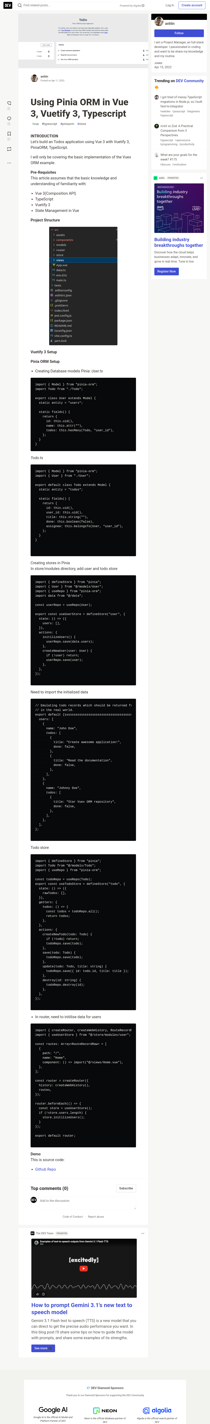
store (81, 124)
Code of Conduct (73, 1216)
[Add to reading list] (9, 136)
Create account (192, 5)
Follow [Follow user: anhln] (179, 33)
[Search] (20, 5)
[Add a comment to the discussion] (87, 1203)
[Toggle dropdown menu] (143, 1233)
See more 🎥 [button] (43, 1348)
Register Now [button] (166, 271)
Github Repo (45, 1169)
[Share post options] (9, 163)
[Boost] (9, 149)
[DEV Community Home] (8, 5)
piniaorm (67, 124)
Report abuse (96, 1216)
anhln (44, 76)
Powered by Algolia (132, 5)
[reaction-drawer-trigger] (9, 105)
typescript (49, 124)
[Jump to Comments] (9, 120)
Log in (170, 5)
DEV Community (190, 81)
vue (35, 124)
